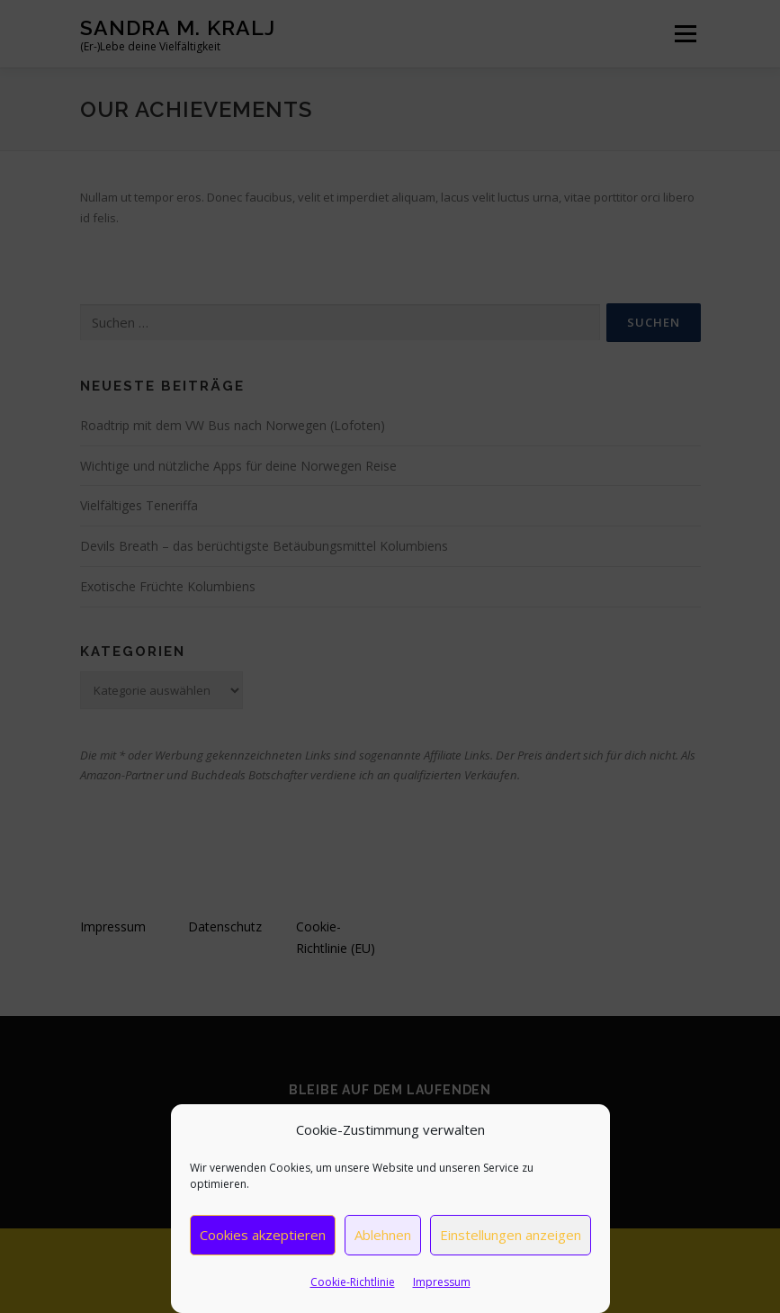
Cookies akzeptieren (263, 1235)
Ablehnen (382, 1235)
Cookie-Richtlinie (352, 1282)
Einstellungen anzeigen (510, 1235)
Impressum (442, 1282)
